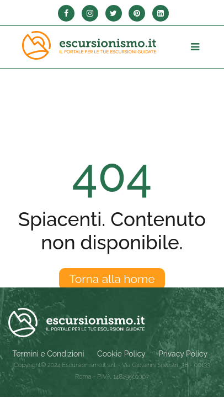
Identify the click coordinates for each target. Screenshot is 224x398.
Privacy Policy (182, 353)
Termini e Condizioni (48, 353)
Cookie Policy (121, 353)
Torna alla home (111, 279)
